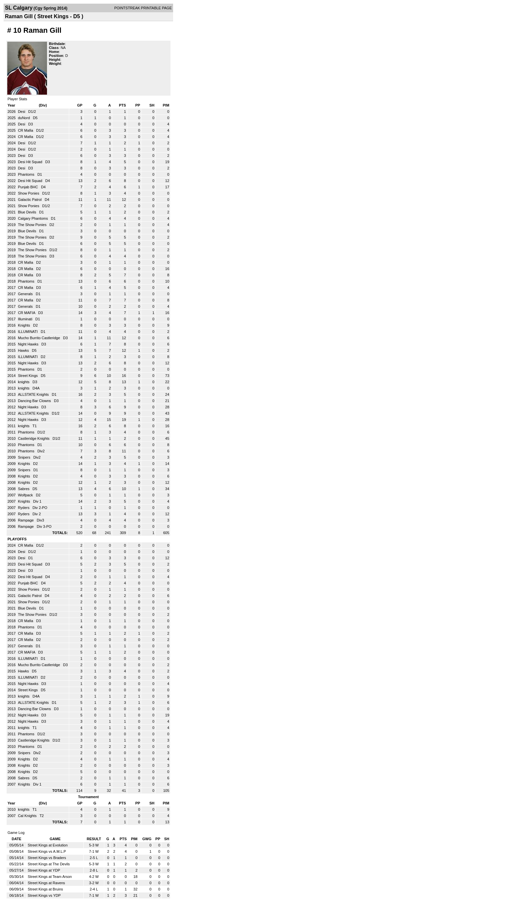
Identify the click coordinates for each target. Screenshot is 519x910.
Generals (26, 294)
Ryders (24, 508)
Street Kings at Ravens (46, 883)
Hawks (24, 350)
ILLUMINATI (28, 332)
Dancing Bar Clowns (35, 401)
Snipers (24, 457)
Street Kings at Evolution (48, 845)
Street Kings (28, 376)
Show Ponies (29, 193)
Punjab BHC (28, 187)
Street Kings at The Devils (49, 864)
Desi (22, 112)
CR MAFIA (27, 313)
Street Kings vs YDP (44, 895)
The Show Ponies (32, 225)
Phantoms (26, 174)
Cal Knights (27, 816)
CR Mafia (26, 130)
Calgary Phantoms (33, 218)
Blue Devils (27, 212)
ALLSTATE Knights (34, 394)
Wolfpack (26, 495)
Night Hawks (28, 344)
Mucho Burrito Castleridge (39, 338)
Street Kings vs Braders (47, 858)
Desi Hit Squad (30, 162)
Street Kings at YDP (44, 870)
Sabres (24, 489)
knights (24, 382)
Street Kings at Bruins (45, 889)
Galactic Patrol (30, 200)
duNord (24, 118)
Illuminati (25, 319)
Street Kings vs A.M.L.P (47, 851)
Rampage (26, 520)
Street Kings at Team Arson (50, 877)
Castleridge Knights (34, 438)
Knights (24, 325)
